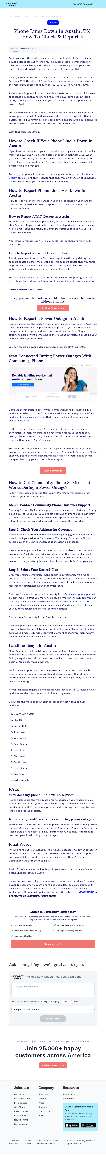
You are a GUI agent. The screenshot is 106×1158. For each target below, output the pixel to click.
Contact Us (44, 1111)
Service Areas (21, 1124)
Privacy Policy (28, 1142)
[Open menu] (98, 4)
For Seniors (20, 1094)
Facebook (69, 1094)
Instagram (69, 1098)
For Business (20, 1103)
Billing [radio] (44, 1001)
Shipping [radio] (55, 1001)
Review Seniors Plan (53, 308)
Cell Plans (19, 1107)
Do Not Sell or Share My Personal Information (47, 1142)
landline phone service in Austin (27, 417)
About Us (43, 1094)
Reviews (42, 1107)
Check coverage (53, 470)
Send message (53, 1018)
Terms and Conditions (14, 1142)
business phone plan (79, 594)
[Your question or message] (53, 990)
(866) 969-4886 (85, 4)
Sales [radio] (65, 1001)
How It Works (21, 1119)
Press (41, 1103)
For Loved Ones (22, 1098)
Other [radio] (75, 1001)
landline (53, 22)
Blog (40, 1115)
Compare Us (20, 1115)
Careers (42, 1098)
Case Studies (21, 1111)
